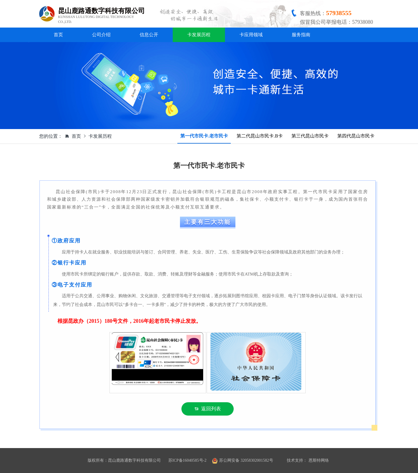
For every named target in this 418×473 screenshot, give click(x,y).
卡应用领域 (251, 34)
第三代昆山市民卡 (310, 135)
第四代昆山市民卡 (355, 135)
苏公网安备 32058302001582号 (246, 460)
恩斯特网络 (319, 460)
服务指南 (301, 34)
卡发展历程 (198, 34)
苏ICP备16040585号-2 (187, 460)
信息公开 (149, 34)
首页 (58, 34)
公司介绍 (101, 34)
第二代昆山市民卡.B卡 (260, 135)
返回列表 (207, 409)
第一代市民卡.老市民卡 (204, 135)
